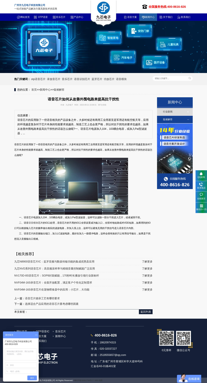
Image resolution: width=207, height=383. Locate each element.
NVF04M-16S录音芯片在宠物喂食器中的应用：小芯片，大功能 (51, 289)
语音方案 (132, 17)
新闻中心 (150, 17)
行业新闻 (167, 111)
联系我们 (185, 17)
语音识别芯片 (82, 79)
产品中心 (78, 17)
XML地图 (98, 380)
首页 (34, 89)
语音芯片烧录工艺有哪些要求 (42, 298)
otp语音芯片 (38, 79)
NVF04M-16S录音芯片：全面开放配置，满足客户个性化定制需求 (53, 282)
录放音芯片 (53, 79)
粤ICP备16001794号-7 (84, 380)
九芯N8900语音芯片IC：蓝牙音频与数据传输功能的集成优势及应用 (54, 261)
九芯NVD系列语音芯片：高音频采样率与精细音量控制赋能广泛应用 (54, 268)
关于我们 (167, 17)
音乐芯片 (60, 17)
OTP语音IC (43, 18)
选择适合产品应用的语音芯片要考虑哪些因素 (52, 303)
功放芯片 (109, 79)
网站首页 (25, 17)
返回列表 (145, 311)
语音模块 (121, 79)
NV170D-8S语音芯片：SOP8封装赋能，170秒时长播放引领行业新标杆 (56, 275)
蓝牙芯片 (97, 79)
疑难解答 (59, 89)
